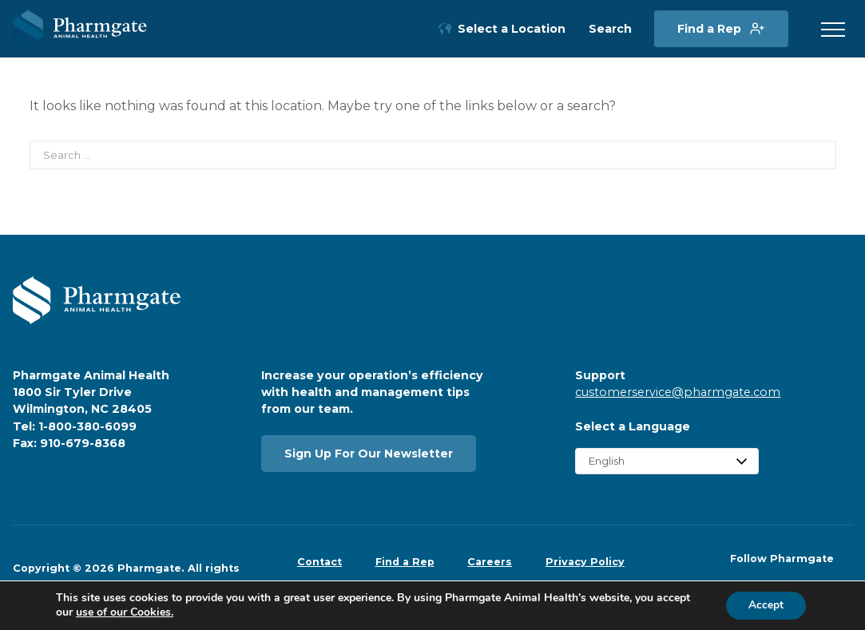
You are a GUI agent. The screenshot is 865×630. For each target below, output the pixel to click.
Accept (764, 604)
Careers (489, 562)
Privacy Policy (585, 562)
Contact (319, 562)
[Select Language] (667, 461)
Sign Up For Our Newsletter (368, 453)
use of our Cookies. (124, 612)
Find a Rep (709, 29)
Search (610, 29)
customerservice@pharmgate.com (677, 392)
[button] (833, 30)
